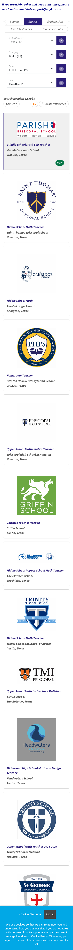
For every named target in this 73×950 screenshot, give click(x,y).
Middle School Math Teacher (25, 227)
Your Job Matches (21, 29)
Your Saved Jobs (52, 29)
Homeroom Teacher (20, 375)
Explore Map (55, 21)
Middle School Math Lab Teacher (28, 144)
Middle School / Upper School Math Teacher (35, 570)
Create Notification (54, 104)
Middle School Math (20, 301)
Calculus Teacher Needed (23, 523)
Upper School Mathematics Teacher (30, 449)
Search (14, 21)
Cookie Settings (30, 914)
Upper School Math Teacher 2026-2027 (32, 846)
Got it (50, 914)
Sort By (10, 104)
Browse (33, 21)
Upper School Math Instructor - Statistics (34, 691)
